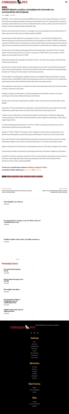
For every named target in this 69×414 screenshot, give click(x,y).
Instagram (37, 167)
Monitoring (27, 176)
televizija (39, 176)
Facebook (30, 167)
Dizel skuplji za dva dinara (13, 202)
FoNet (7, 15)
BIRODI (9, 176)
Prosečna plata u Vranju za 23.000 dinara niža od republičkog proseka (22, 221)
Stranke (34, 176)
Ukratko (4, 7)
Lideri (21, 176)
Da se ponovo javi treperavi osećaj (12, 270)
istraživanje (15, 176)
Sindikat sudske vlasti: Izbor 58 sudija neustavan (21, 239)
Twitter (44, 167)
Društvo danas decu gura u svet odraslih (13, 280)
